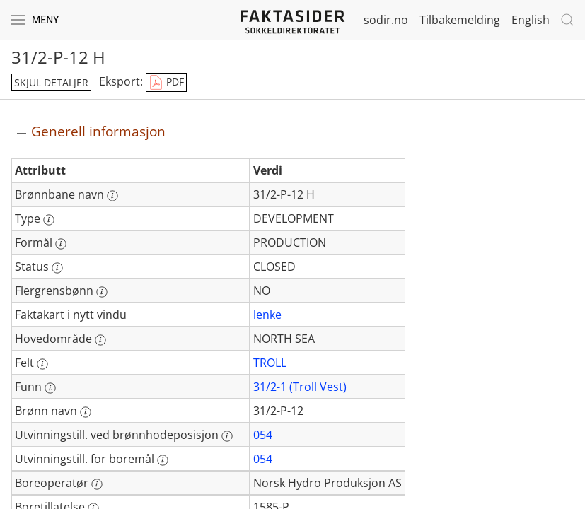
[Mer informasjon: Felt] (42, 364)
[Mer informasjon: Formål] (60, 244)
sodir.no (386, 20)
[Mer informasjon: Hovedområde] (100, 340)
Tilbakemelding (459, 20)
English (530, 20)
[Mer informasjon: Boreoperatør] (97, 484)
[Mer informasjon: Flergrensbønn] (102, 292)
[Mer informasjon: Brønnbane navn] (112, 195)
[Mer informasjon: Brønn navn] (85, 412)
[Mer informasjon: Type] (48, 220)
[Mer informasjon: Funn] (50, 388)
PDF (166, 82)
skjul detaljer (51, 82)
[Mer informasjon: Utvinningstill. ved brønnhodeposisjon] (227, 436)
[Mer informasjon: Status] (57, 268)
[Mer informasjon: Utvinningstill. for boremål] (162, 460)
